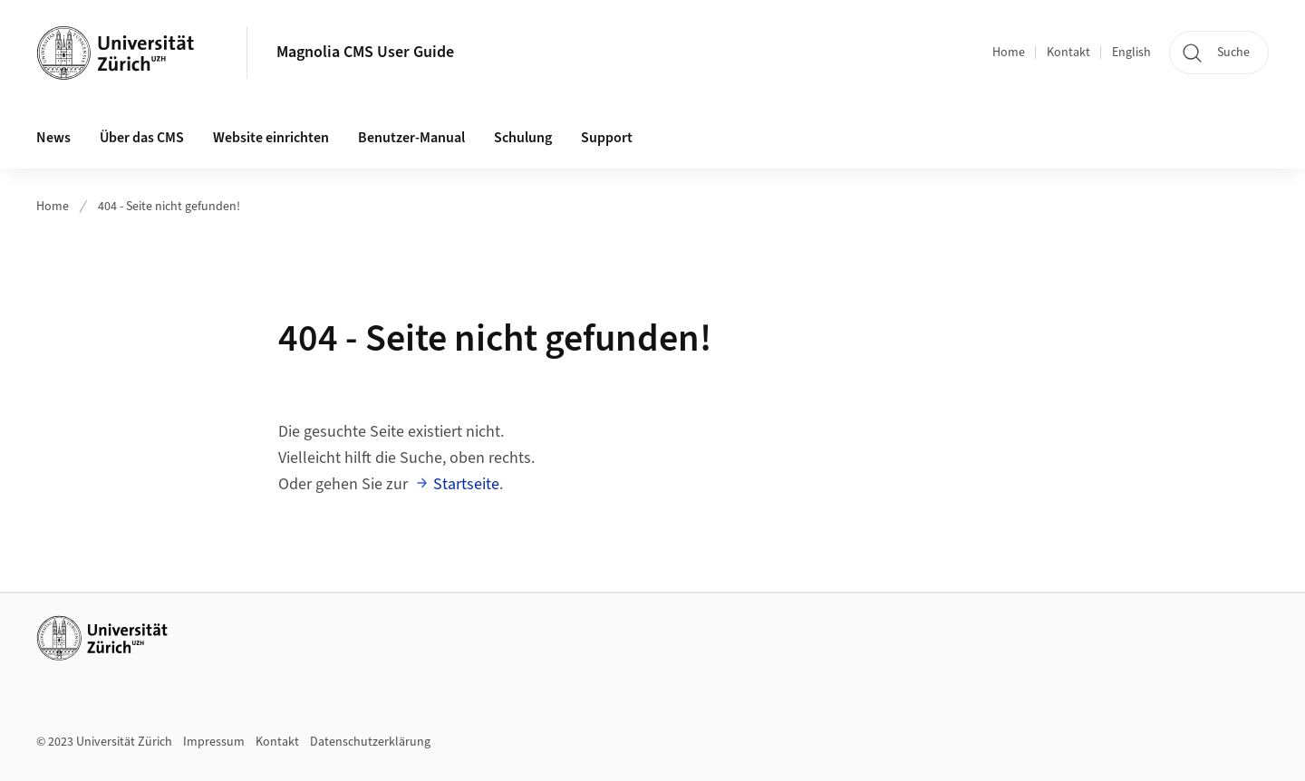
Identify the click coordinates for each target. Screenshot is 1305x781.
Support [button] (607, 138)
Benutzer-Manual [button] (411, 138)
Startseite (466, 484)
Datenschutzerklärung (370, 742)
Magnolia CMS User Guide (365, 52)
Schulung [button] (523, 138)
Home (1008, 52)
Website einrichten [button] (271, 138)
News (53, 138)
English (1131, 52)
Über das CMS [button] (142, 138)
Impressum (214, 742)
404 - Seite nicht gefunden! (169, 207)
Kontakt (1068, 52)
